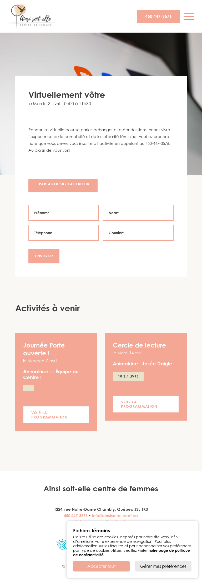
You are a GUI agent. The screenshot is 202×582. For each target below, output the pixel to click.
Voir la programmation (49, 414)
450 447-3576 (158, 16)
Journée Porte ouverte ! (44, 349)
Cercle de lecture (139, 345)
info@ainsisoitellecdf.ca (115, 515)
